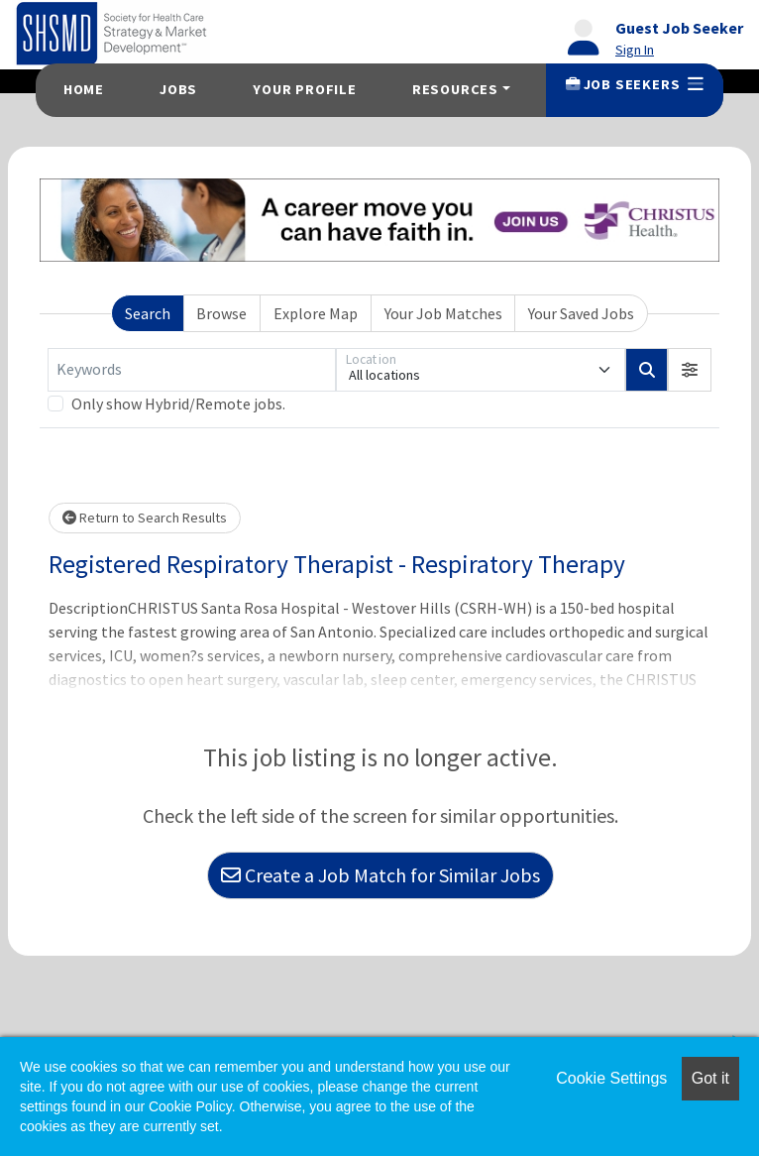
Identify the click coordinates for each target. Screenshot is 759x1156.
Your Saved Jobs (581, 313)
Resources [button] (455, 89)
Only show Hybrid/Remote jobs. (178, 403)
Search (147, 313)
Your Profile (305, 89)
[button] (689, 370)
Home (83, 89)
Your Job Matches (443, 313)
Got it (710, 1078)
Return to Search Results (144, 517)
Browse (221, 313)
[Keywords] (192, 370)
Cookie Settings (611, 1078)
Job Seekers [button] (635, 84)
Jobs (178, 89)
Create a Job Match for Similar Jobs (380, 875)
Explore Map (315, 313)
